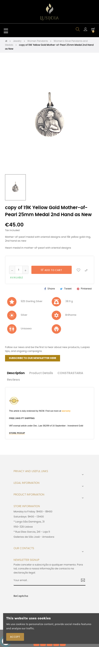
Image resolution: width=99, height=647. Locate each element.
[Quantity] (18, 270)
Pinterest (86, 289)
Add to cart (51, 270)
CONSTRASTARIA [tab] (70, 373)
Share (51, 289)
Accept (15, 637)
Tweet (68, 289)
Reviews (13, 379)
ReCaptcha (21, 596)
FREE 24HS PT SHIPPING (22, 418)
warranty (66, 411)
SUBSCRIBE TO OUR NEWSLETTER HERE (32, 358)
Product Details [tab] (41, 373)
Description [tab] (16, 373)
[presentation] (37, 606)
